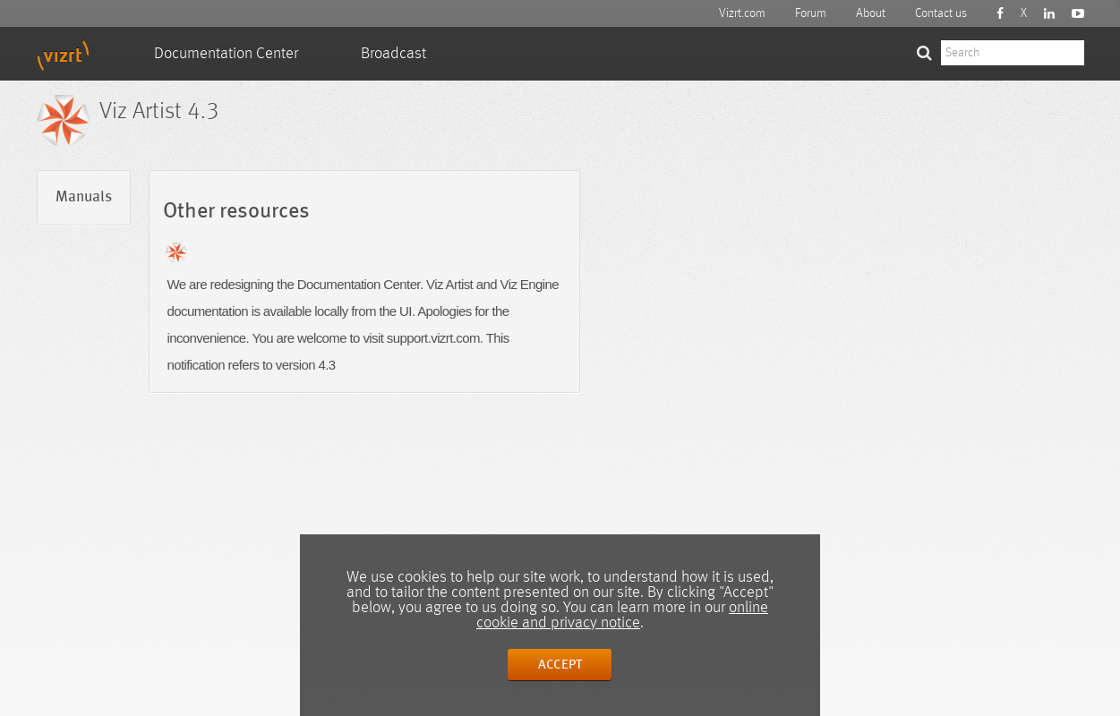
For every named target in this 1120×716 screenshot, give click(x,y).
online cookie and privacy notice (622, 615)
